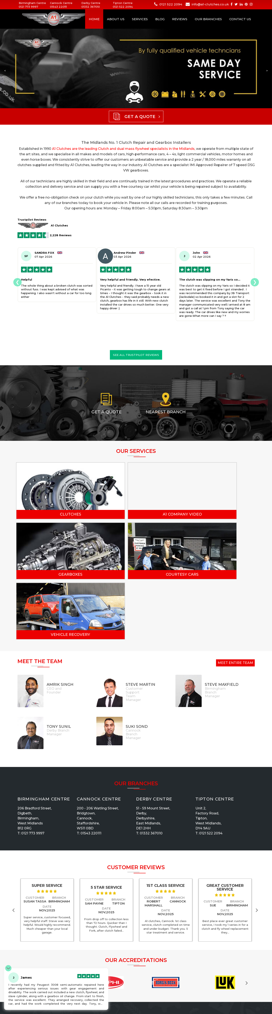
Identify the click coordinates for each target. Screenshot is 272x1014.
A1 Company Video (135, 514)
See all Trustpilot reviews (136, 355)
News (142, 994)
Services (140, 19)
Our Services (146, 983)
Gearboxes (216, 514)
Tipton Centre (214, 738)
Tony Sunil (59, 666)
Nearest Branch (166, 412)
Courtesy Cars (55, 574)
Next (258, 850)
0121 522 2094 (123, 6)
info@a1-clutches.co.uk (210, 4)
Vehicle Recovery (135, 574)
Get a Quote (106, 412)
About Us (115, 19)
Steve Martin (140, 624)
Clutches (55, 514)
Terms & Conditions (151, 989)
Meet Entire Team (235, 603)
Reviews (179, 19)
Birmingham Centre (43, 738)
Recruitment (146, 972)
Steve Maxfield (221, 624)
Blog (160, 19)
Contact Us (240, 19)
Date (47, 846)
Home (94, 19)
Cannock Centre (99, 738)
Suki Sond (137, 666)
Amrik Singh (60, 624)
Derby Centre (154, 738)
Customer (35, 837)
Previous (14, 850)
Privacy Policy (108, 978)
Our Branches (208, 19)
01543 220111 (58, 6)
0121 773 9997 (28, 6)
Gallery (142, 967)
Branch (59, 837)
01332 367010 (90, 6)
